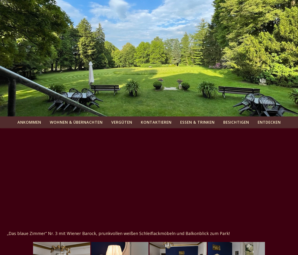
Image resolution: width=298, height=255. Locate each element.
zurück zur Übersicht (28, 222)
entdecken (269, 122)
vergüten (121, 122)
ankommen (29, 122)
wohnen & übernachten (76, 122)
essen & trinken (197, 122)
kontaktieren (156, 122)
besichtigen (236, 122)
